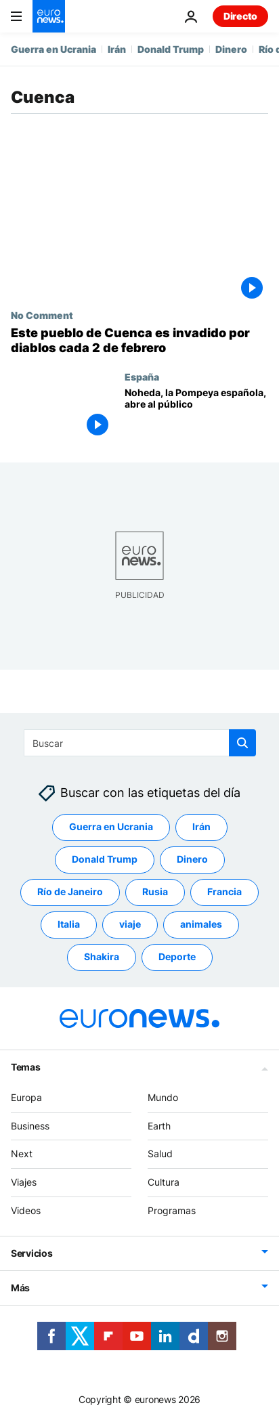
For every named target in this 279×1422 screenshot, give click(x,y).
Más (20, 1287)
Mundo (163, 1097)
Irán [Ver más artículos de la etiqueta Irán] (201, 827)
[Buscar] (140, 742)
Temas (26, 1067)
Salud (160, 1154)
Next (22, 1154)
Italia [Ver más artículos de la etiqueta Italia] (69, 924)
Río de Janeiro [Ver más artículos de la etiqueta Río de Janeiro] (70, 892)
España (142, 376)
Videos (26, 1210)
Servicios (31, 1253)
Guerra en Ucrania (53, 49)
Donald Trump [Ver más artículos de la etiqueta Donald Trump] (104, 859)
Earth (159, 1126)
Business (30, 1126)
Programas (172, 1210)
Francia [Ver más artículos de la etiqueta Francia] (224, 892)
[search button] (242, 742)
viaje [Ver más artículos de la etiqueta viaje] (130, 924)
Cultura (163, 1182)
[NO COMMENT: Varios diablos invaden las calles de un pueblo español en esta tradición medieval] (139, 340)
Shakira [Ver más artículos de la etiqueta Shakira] (101, 957)
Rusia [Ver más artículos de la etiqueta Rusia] (155, 892)
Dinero (231, 49)
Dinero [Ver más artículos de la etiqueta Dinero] (192, 859)
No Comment (42, 314)
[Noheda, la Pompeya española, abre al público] (196, 414)
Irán (117, 49)
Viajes (24, 1182)
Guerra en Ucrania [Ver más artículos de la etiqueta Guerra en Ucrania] (111, 827)
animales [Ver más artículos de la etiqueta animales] (201, 924)
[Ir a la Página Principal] (49, 16)
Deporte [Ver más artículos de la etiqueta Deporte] (177, 957)
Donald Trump (170, 49)
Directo (240, 16)
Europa (26, 1097)
